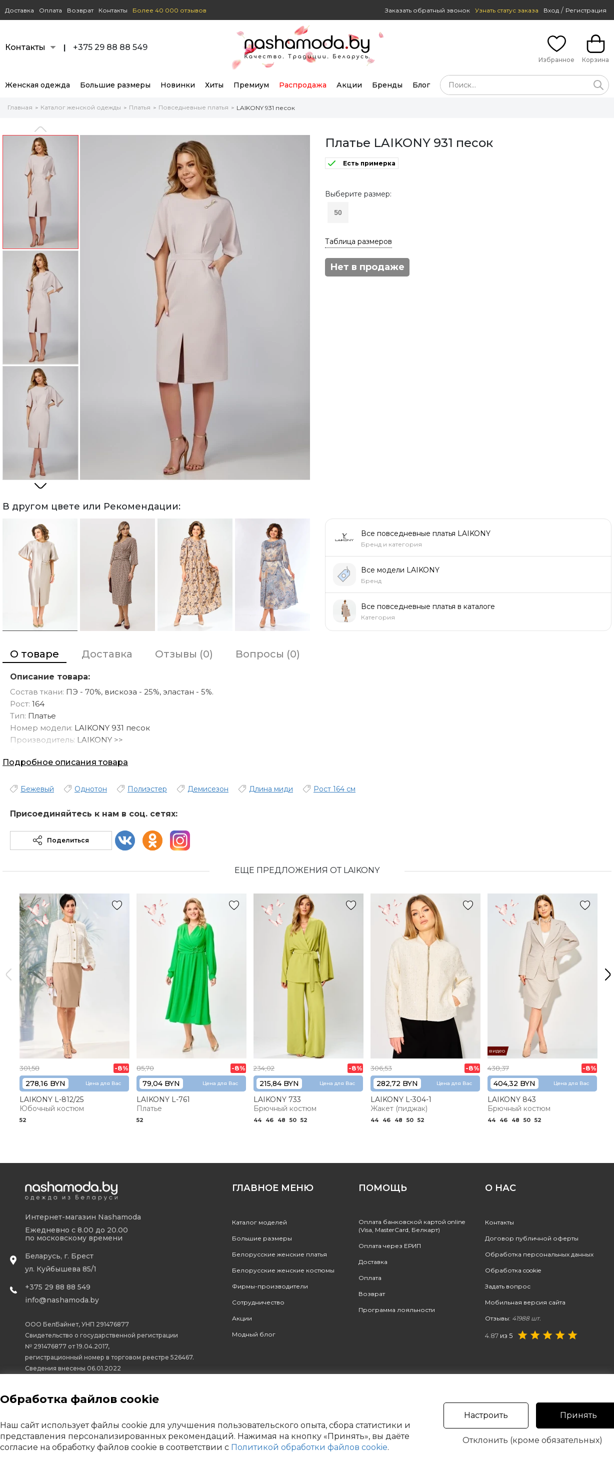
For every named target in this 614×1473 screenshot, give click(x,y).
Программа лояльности (396, 1310)
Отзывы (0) (184, 654)
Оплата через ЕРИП (389, 1246)
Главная (20, 107)
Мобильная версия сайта (525, 1302)
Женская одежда (37, 85)
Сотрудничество (258, 1302)
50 (338, 212)
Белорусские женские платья (279, 1254)
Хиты (214, 85)
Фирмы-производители (270, 1286)
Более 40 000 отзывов (169, 10)
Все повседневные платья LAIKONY (425, 533)
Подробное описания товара (65, 762)
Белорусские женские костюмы (283, 1270)
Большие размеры (115, 85)
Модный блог (254, 1334)
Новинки (177, 85)
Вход (551, 10)
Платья (139, 107)
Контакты (113, 10)
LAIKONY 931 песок (265, 108)
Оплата (50, 10)
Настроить (486, 1415)
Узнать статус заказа (506, 10)
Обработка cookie (513, 1270)
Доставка (19, 10)
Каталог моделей (259, 1222)
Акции (349, 85)
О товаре (34, 654)
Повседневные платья (193, 107)
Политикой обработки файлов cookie (309, 1447)
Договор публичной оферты (531, 1238)
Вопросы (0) (268, 654)
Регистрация (586, 10)
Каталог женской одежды (80, 107)
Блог (421, 85)
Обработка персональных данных (539, 1254)
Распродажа (302, 85)
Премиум (251, 85)
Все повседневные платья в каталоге (428, 606)
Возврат (80, 10)
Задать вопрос (507, 1286)
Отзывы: (513, 1318)
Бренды (387, 85)
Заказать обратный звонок (427, 10)
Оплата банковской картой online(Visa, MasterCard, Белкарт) (411, 1226)
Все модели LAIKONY (400, 570)
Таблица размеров (358, 241)
